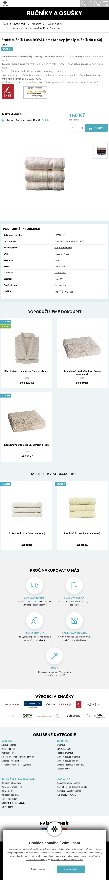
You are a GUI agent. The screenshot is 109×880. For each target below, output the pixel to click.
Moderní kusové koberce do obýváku (17, 757)
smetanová (59, 266)
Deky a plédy (7, 791)
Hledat (83, 3)
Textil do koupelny (9, 799)
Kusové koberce (8, 745)
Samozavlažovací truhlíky (67, 761)
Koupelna (36, 24)
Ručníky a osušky (55, 24)
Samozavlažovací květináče (68, 757)
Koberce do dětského (11, 761)
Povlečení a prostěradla (11, 787)
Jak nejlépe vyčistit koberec (69, 791)
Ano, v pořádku (70, 869)
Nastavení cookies (38, 869)
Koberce (6, 740)
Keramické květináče (66, 749)
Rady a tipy (64, 779)
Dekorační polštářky (10, 795)
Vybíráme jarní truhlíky (66, 795)
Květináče (61, 745)
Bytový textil (19, 24)
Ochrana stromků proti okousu (70, 765)
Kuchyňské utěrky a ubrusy (13, 803)
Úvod (5, 24)
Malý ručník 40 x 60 (63, 247)
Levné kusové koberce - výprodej (16, 765)
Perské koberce (8, 749)
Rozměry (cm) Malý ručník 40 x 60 (23, 120)
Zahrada (62, 740)
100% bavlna (60, 272)
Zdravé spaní (7, 807)
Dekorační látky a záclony (12, 783)
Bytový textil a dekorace (18, 779)
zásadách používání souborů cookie (66, 859)
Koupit (99, 127)
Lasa (56, 260)
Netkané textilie (63, 769)
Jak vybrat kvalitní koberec (68, 783)
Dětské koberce (8, 753)
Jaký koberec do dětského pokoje (72, 787)
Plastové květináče (65, 753)
